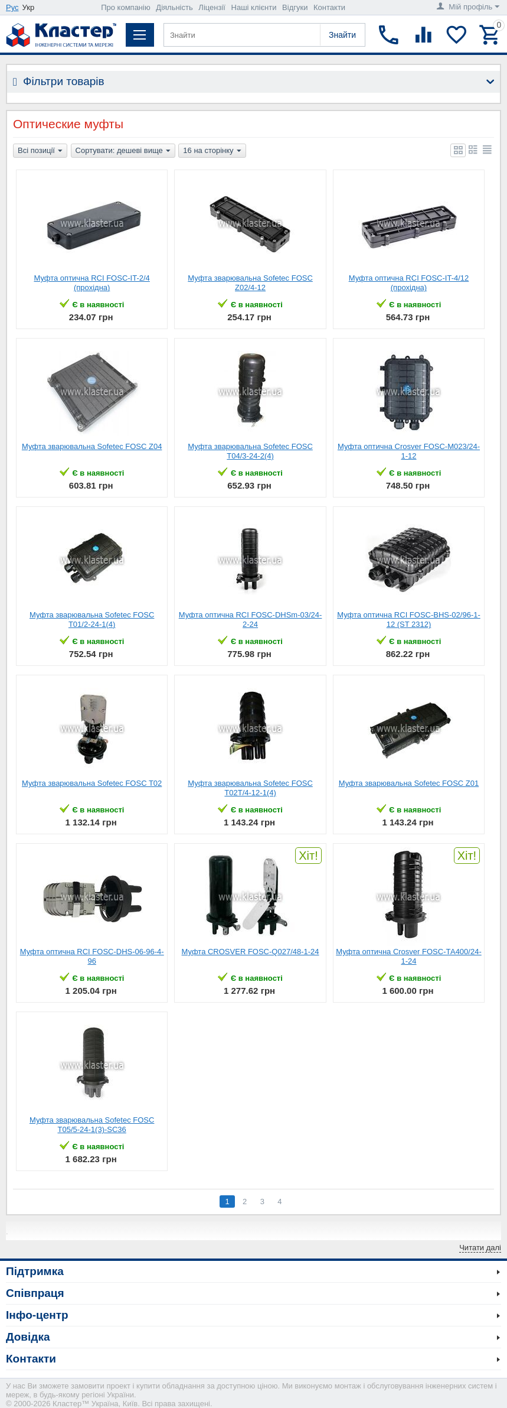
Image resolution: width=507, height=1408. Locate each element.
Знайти (342, 35)
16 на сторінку (212, 151)
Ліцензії (211, 7)
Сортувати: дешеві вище (123, 151)
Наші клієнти (254, 7)
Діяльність (174, 7)
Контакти (329, 7)
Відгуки (295, 7)
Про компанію (126, 7)
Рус (12, 7)
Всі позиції (40, 151)
